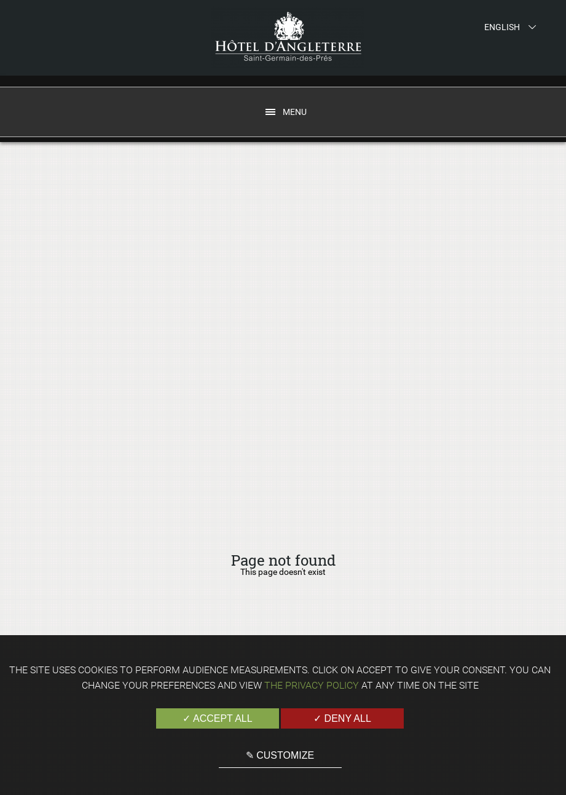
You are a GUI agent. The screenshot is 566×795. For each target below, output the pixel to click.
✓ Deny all (342, 718)
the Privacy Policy (311, 685)
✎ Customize (280, 755)
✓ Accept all (217, 718)
